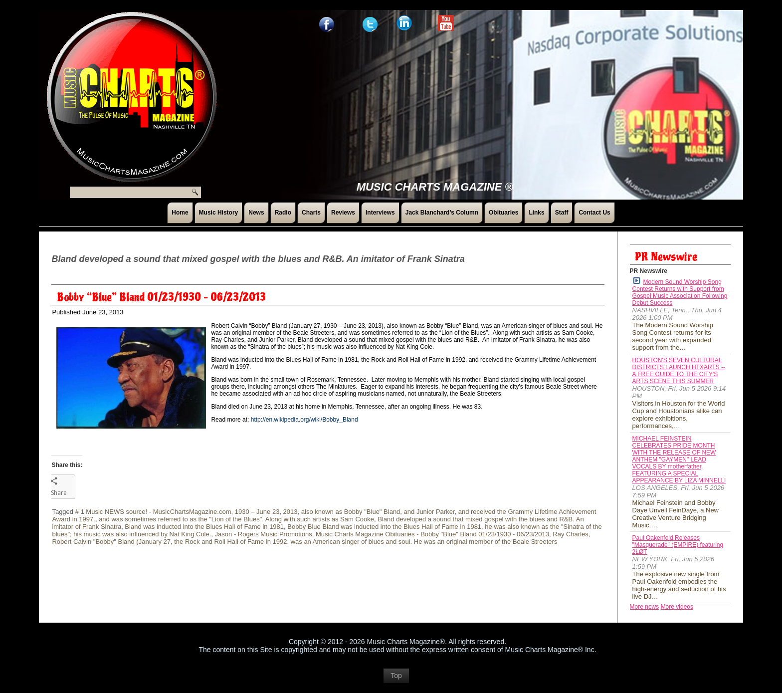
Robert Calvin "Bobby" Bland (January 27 (111, 541)
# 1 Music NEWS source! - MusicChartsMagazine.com (153, 511)
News (256, 212)
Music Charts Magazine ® (435, 187)
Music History (218, 212)
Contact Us (594, 212)
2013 (290, 511)
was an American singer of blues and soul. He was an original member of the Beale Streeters (424, 541)
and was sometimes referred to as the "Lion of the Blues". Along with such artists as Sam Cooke (236, 519)
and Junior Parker (429, 511)
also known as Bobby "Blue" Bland (350, 511)
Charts (311, 212)
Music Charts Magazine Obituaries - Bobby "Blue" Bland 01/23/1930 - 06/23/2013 (432, 534)
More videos (677, 606)
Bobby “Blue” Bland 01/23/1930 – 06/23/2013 (161, 297)
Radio (283, 212)
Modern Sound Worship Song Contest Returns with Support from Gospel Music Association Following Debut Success (680, 291)
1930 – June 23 (257, 511)
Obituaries (503, 212)
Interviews (380, 212)
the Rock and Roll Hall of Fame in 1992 (230, 541)
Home (180, 212)
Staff (562, 212)
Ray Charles (570, 534)
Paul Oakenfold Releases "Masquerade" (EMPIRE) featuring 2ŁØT (678, 544)
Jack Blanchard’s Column (441, 212)
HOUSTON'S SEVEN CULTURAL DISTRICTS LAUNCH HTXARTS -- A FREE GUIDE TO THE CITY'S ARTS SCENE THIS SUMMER (678, 371)
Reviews (343, 212)
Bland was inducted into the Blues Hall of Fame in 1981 (204, 526)
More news (644, 606)
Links (536, 212)
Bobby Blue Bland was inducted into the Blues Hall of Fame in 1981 (384, 526)
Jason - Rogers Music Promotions (263, 534)
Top (396, 681)
